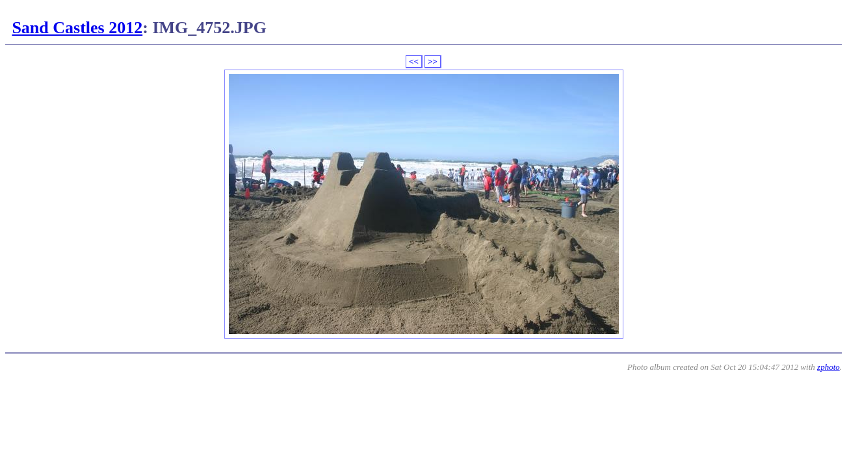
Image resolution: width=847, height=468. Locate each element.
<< (414, 61)
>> (432, 61)
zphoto (828, 367)
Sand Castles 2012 (77, 27)
